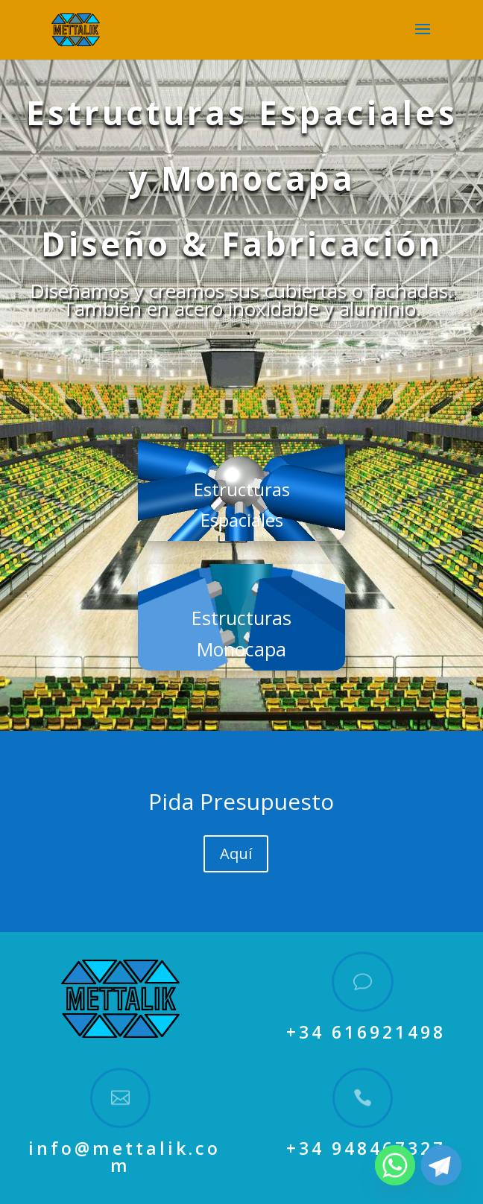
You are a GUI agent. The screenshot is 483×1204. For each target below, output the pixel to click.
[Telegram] (441, 1165)
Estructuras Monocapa (241, 633)
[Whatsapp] (395, 1165)
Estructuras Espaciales (242, 504)
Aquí (236, 853)
